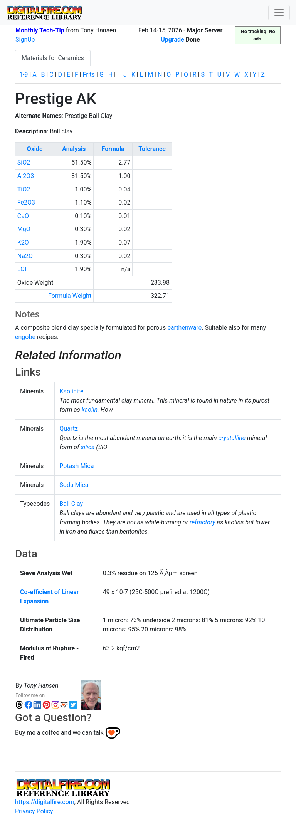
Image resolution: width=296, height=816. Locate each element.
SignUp (25, 39)
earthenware (184, 327)
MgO (23, 229)
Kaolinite (71, 391)
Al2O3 (25, 176)
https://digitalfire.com (44, 802)
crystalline (232, 438)
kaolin (90, 409)
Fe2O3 (26, 202)
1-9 (23, 74)
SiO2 (23, 162)
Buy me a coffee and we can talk (59, 732)
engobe (25, 337)
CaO (23, 216)
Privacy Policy (34, 811)
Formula (113, 149)
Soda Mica (73, 485)
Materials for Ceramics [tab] (53, 58)
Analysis (74, 149)
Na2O (25, 256)
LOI (21, 269)
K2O (23, 242)
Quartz (68, 428)
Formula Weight (69, 295)
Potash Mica (76, 466)
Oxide (35, 149)
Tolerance (152, 149)
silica (88, 447)
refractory (202, 522)
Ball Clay (71, 503)
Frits (89, 74)
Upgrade (172, 39)
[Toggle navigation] (279, 12)
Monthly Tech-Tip (39, 30)
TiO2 (23, 189)
